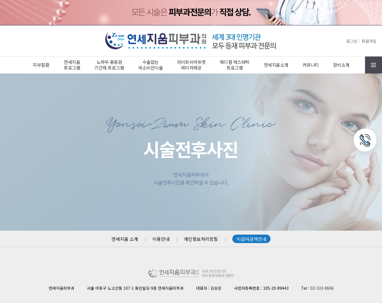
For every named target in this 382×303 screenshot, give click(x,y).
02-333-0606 (322, 288)
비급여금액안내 (251, 238)
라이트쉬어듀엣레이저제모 (191, 64)
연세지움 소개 (124, 238)
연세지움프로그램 (72, 64)
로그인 (351, 41)
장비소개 (341, 64)
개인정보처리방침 (201, 238)
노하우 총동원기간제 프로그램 (109, 64)
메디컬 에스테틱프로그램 (235, 64)
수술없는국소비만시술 (150, 64)
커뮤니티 (310, 64)
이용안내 (161, 238)
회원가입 (369, 41)
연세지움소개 (276, 64)
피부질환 (41, 64)
